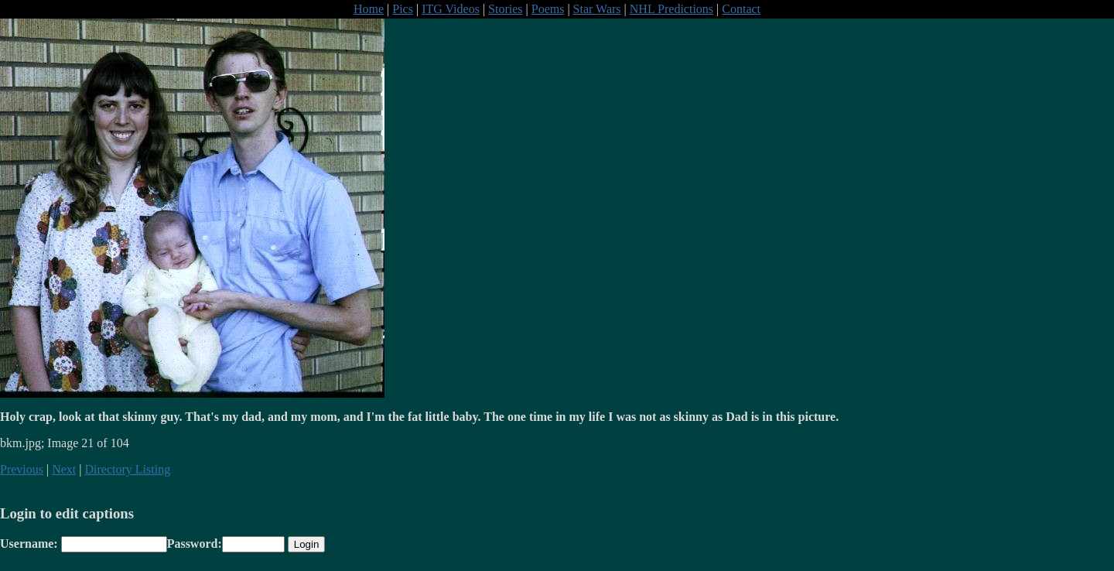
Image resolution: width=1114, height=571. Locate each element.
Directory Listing (128, 469)
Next (64, 469)
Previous (21, 469)
